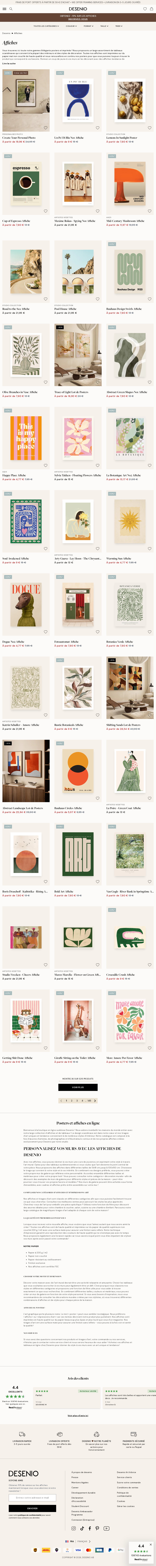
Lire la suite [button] (9, 63)
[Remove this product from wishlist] (46, 128)
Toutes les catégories (46, 26)
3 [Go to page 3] (77, 1100)
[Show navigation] (4, 8)
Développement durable (83, 1493)
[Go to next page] (95, 1100)
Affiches (18, 33)
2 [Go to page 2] (71, 1100)
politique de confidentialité (29, 1515)
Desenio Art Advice (126, 1472)
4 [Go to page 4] (82, 1100)
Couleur (71, 26)
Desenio (6, 33)
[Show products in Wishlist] (145, 8)
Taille (104, 26)
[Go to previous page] (61, 1100)
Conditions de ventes (127, 1487)
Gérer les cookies (126, 1506)
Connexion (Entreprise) (83, 1520)
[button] (141, 1553)
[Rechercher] (11, 8)
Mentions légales (80, 1482)
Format (88, 26)
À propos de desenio (82, 1472)
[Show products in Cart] (151, 8)
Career (75, 1487)
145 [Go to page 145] (89, 1100)
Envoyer (32, 1508)
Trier (119, 26)
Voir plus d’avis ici (78, 1415)
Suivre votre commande (129, 1482)
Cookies (121, 1501)
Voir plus (78, 1087)
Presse (75, 1477)
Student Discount (80, 1506)
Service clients (124, 1477)
